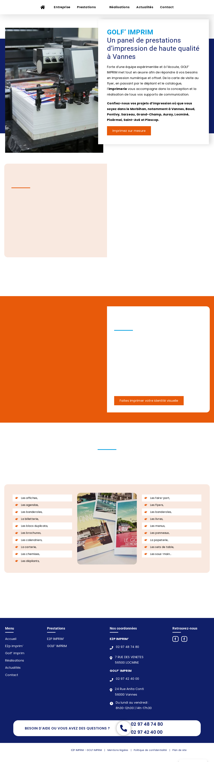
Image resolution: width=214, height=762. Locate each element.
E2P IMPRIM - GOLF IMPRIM (86, 750)
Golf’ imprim (14, 653)
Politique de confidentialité (150, 750)
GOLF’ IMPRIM (57, 646)
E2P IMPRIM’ (55, 639)
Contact (11, 675)
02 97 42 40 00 (127, 679)
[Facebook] (175, 639)
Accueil (10, 639)
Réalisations (14, 660)
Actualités (13, 667)
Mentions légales (118, 750)
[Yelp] (184, 639)
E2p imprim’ (14, 646)
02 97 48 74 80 (127, 647)
